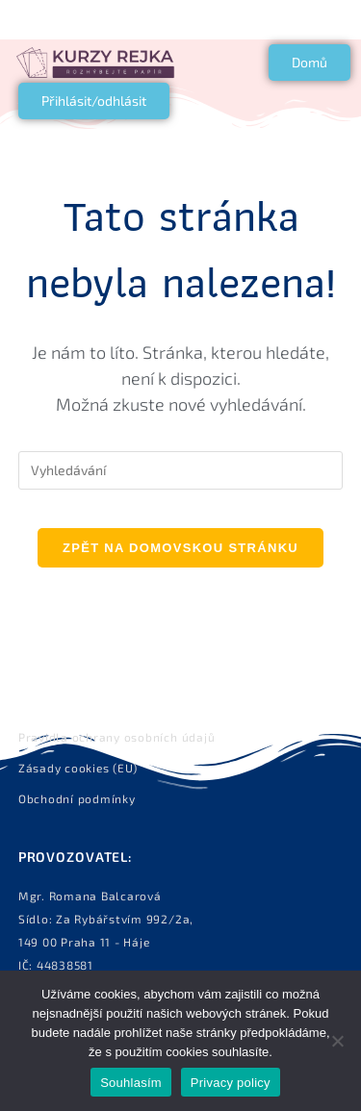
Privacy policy (231, 1082)
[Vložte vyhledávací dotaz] (181, 470)
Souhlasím (131, 1082)
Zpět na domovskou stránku (180, 548)
